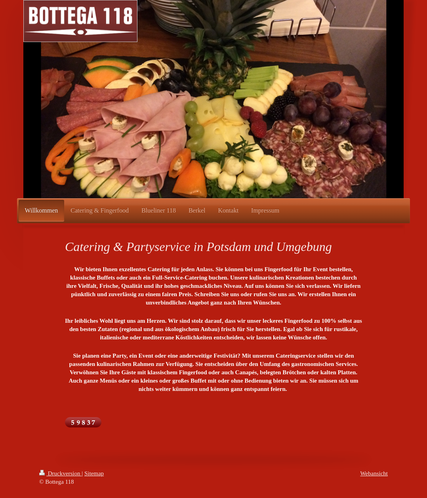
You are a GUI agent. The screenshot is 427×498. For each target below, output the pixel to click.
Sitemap (94, 473)
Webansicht (374, 473)
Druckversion (60, 473)
